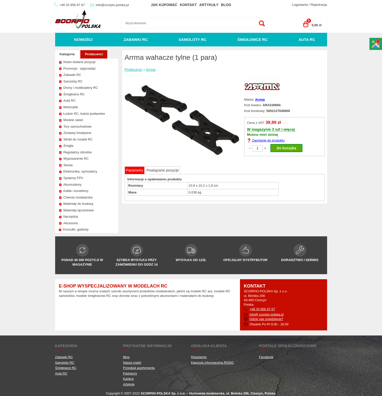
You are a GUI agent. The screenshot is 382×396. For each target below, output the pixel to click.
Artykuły (208, 5)
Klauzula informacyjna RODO (212, 362)
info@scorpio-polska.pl (112, 5)
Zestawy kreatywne (77, 133)
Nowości (83, 39)
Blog (226, 5)
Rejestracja (318, 5)
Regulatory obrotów (77, 152)
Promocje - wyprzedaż (79, 68)
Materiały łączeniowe (78, 210)
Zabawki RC (136, 39)
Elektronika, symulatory (80, 171)
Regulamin (199, 357)
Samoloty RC (192, 39)
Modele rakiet (73, 120)
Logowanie (300, 5)
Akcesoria (70, 223)
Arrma (150, 70)
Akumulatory (72, 184)
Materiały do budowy (78, 204)
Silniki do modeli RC (78, 139)
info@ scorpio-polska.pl (267, 314)
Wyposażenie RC (76, 158)
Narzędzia (70, 216)
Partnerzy (130, 373)
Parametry (134, 170)
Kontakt (188, 5)
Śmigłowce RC (252, 39)
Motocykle (70, 107)
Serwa (68, 165)
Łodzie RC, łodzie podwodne (84, 114)
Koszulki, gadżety (76, 229)
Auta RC (307, 39)
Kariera (128, 379)
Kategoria (67, 54)
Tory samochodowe (77, 126)
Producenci (94, 54)
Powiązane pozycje (163, 170)
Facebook (266, 357)
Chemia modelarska (78, 197)
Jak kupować (164, 5)
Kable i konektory (76, 191)
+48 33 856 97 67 (72, 5)
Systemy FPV (73, 178)
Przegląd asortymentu (139, 368)
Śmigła (68, 146)
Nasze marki (132, 362)
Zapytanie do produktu (268, 140)
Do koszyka (286, 148)
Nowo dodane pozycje (79, 62)
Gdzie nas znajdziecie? (266, 319)
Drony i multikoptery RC (80, 88)
